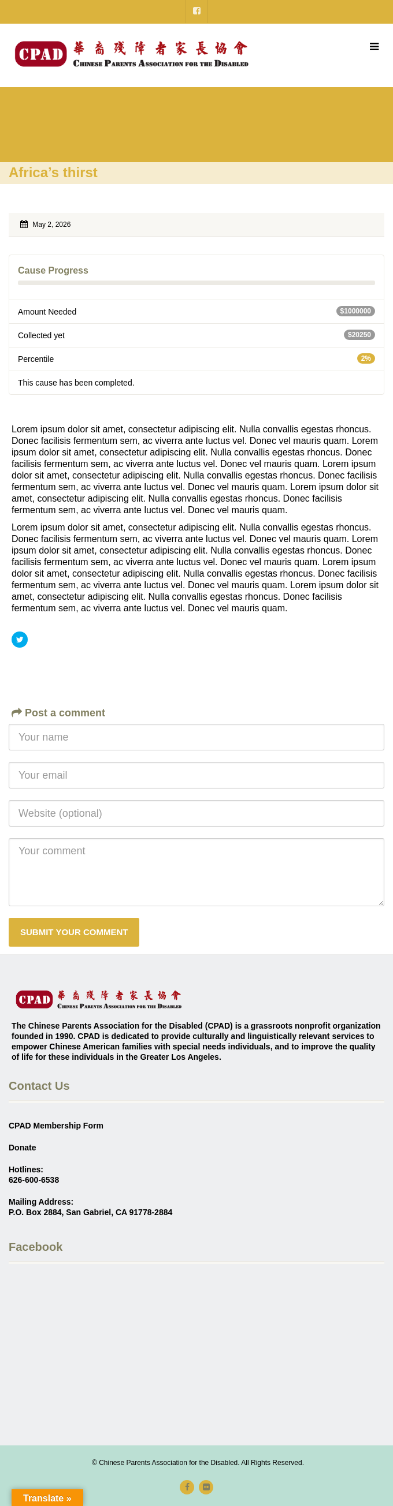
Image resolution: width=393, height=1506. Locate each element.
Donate (22, 1147)
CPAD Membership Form (56, 1125)
